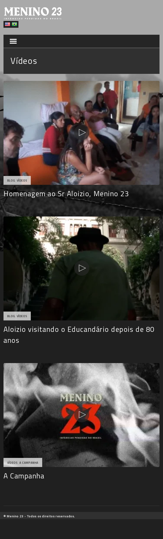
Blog (11, 180)
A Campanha (28, 462)
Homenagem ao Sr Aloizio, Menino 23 (66, 193)
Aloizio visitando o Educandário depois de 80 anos (79, 334)
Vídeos (22, 180)
